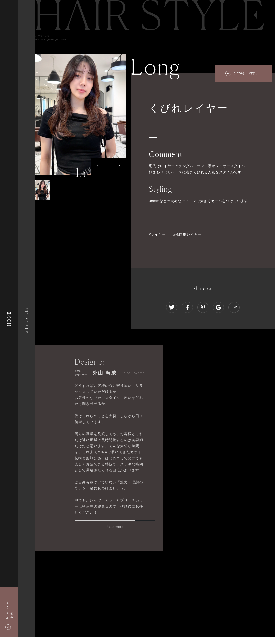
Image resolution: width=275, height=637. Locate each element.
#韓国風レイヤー (187, 234)
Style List (26, 318)
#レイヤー (157, 234)
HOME (9, 318)
